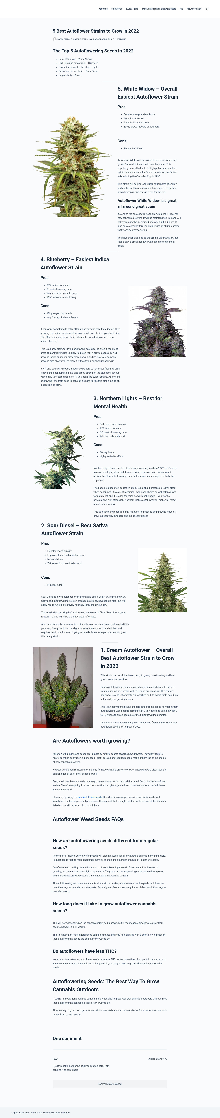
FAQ (181, 9)
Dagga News (132, 9)
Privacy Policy (194, 9)
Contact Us (116, 9)
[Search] (207, 9)
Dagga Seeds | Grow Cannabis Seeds (159, 9)
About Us (103, 9)
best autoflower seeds (90, 797)
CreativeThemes (61, 1112)
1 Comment (120, 39)
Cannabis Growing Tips (101, 39)
